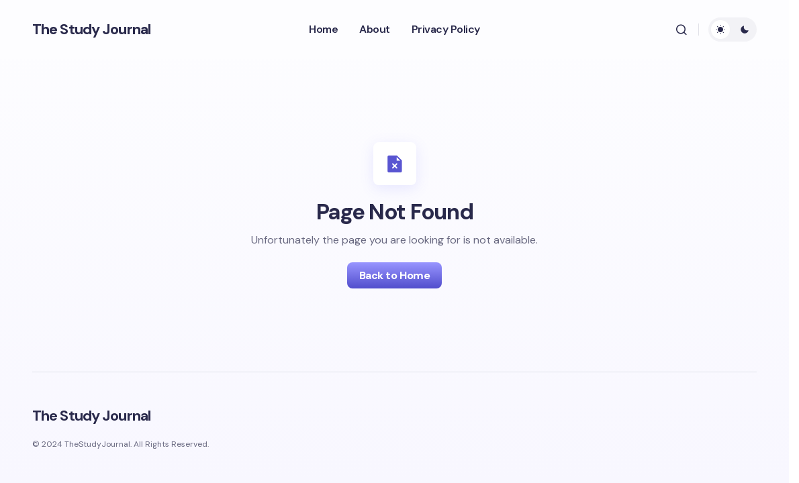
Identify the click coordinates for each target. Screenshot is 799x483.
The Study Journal (91, 29)
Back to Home (394, 275)
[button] (681, 29)
